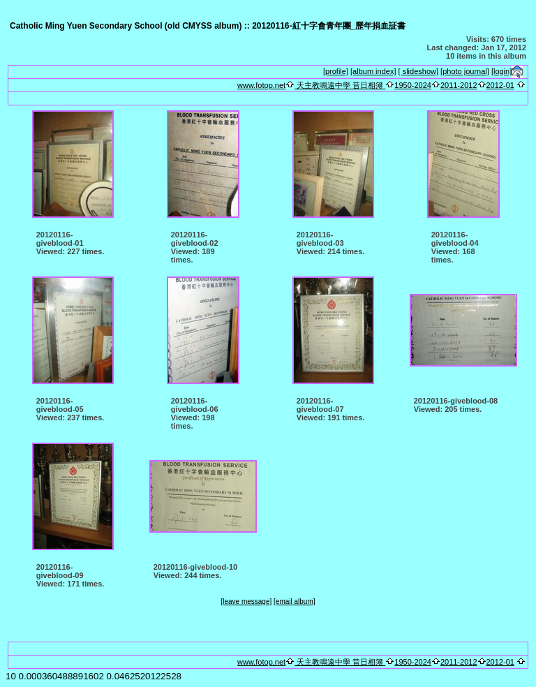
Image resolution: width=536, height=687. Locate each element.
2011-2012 (458, 85)
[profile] (335, 71)
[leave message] (246, 601)
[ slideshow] (418, 71)
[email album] (294, 601)
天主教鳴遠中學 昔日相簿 (340, 85)
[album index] (373, 71)
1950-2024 (412, 85)
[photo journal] (464, 71)
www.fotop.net (261, 85)
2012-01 (500, 85)
